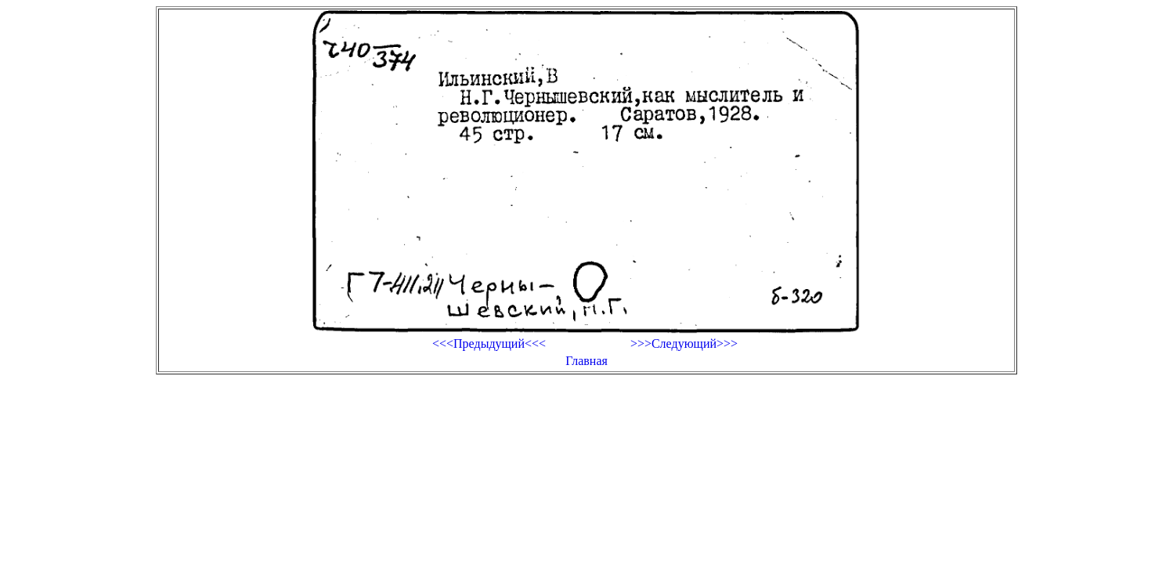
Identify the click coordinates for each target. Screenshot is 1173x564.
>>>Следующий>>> (684, 343)
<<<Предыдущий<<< (489, 343)
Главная (586, 360)
